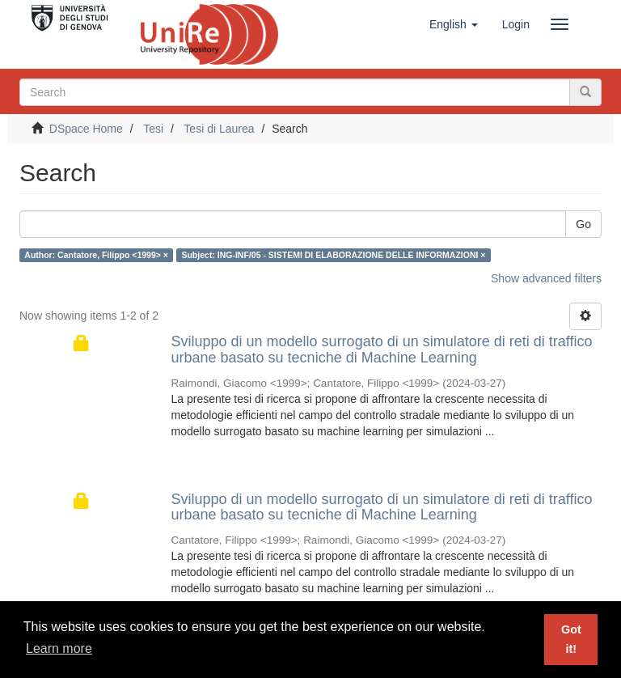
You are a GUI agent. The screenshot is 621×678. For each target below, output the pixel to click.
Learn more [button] (59, 648)
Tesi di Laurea (219, 128)
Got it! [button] (571, 639)
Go (583, 224)
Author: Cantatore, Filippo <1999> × (96, 255)
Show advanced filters (546, 278)
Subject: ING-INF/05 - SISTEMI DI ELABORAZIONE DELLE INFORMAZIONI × (333, 255)
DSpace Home (86, 128)
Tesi (153, 128)
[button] (453, 24)
